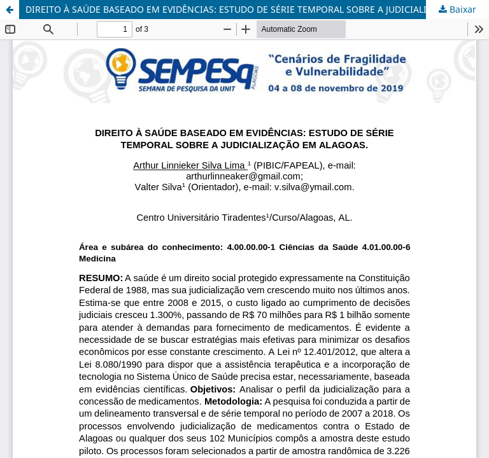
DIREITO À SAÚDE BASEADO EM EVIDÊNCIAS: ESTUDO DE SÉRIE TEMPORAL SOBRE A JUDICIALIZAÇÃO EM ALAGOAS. (257, 9)
